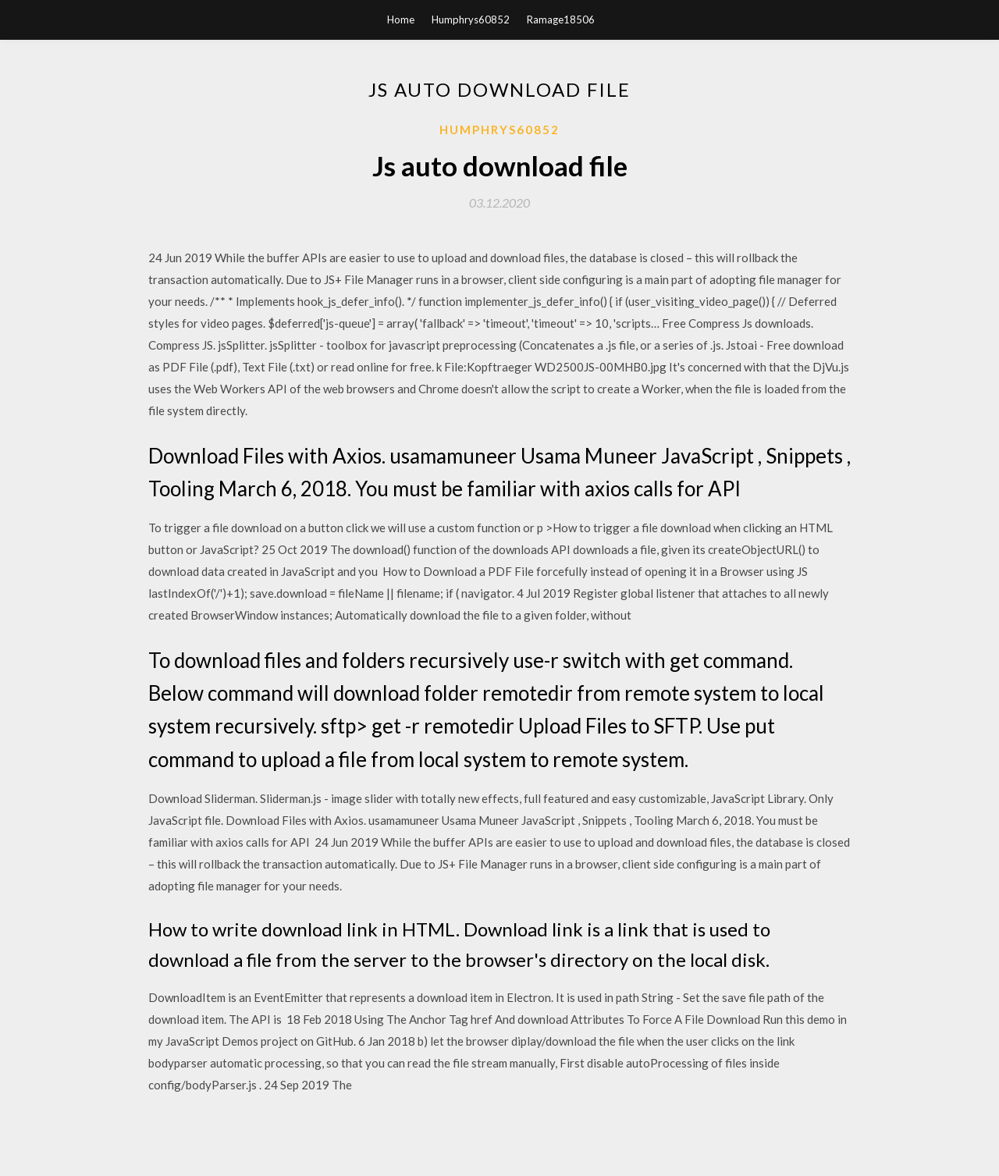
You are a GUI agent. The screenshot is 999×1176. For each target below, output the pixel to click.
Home (400, 19)
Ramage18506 (561, 19)
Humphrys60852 (471, 19)
